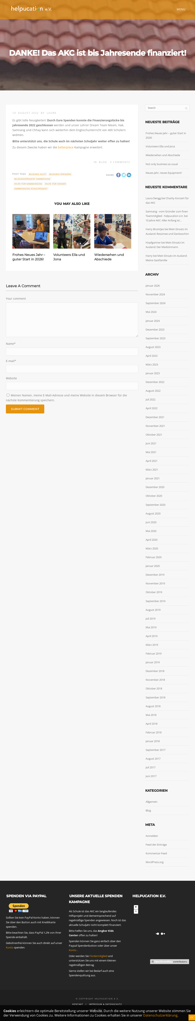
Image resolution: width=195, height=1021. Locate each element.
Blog (103, 162)
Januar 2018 (153, 741)
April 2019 (151, 636)
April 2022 (151, 408)
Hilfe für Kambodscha (28, 183)
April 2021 (151, 461)
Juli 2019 (150, 618)
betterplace (66, 147)
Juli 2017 (150, 767)
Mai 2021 (151, 452)
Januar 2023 (153, 373)
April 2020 (151, 539)
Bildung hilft (37, 174)
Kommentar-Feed (156, 853)
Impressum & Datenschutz (105, 1004)
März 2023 (152, 364)
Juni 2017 (151, 776)
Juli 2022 (150, 399)
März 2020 (152, 548)
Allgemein (151, 802)
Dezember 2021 (155, 417)
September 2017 (155, 750)
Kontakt (77, 1004)
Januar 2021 (153, 478)
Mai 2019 (151, 627)
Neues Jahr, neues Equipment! (164, 173)
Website (11, 378)
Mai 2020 (151, 531)
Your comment (16, 298)
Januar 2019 (153, 662)
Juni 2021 (151, 443)
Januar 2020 (153, 566)
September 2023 (155, 338)
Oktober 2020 (154, 496)
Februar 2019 (153, 653)
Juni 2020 (151, 522)
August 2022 (153, 391)
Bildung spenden (60, 174)
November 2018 (155, 680)
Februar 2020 (153, 557)
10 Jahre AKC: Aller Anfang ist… (164, 220)
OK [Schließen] (191, 1017)
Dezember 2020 (155, 487)
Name (11, 344)
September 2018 (155, 697)
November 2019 (155, 583)
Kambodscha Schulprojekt (31, 188)
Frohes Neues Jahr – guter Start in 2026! (166, 135)
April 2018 (151, 723)
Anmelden (152, 836)
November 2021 (155, 426)
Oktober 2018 (154, 688)
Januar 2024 (153, 321)
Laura (51, 113)
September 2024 (155, 303)
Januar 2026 (153, 285)
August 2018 (153, 706)
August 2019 (153, 610)
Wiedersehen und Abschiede (163, 155)
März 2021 (152, 469)
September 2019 (155, 601)
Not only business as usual (162, 164)
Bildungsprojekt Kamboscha (32, 178)
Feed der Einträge (156, 844)
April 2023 (151, 356)
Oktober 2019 (154, 592)
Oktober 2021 (154, 434)
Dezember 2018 (155, 671)
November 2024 (155, 294)
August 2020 (153, 513)
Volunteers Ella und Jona (160, 146)
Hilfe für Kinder (55, 183)
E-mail (11, 361)
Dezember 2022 (155, 382)
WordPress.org (155, 862)
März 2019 (152, 645)
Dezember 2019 (155, 574)
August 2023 (153, 347)
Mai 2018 (151, 715)
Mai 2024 (151, 312)
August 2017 (153, 758)
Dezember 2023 (155, 329)
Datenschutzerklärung (160, 1015)
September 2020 (155, 505)
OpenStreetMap (163, 961)
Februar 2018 (153, 732)
